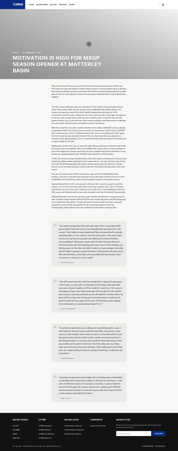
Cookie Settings (147, 446)
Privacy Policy (160, 446)
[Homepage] (18, 4)
